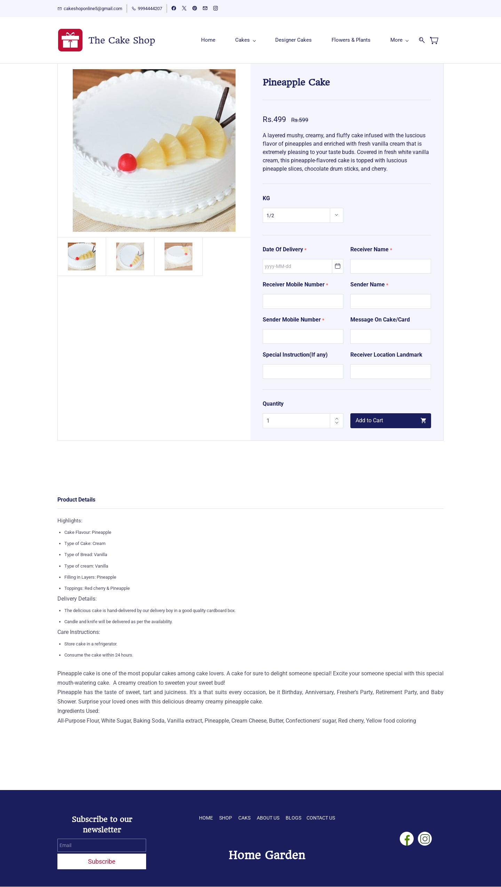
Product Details (76, 499)
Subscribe (102, 861)
